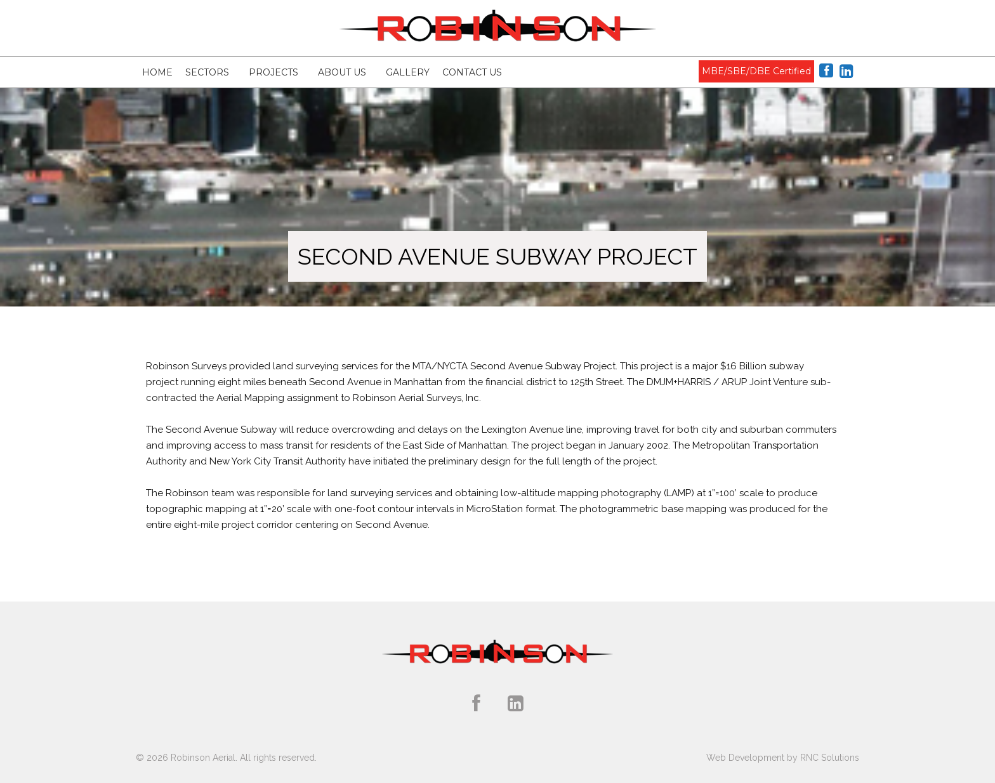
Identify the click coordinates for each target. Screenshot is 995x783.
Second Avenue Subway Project (497, 256)
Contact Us (472, 72)
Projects (273, 72)
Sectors (207, 72)
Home (157, 72)
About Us (342, 72)
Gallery (408, 72)
